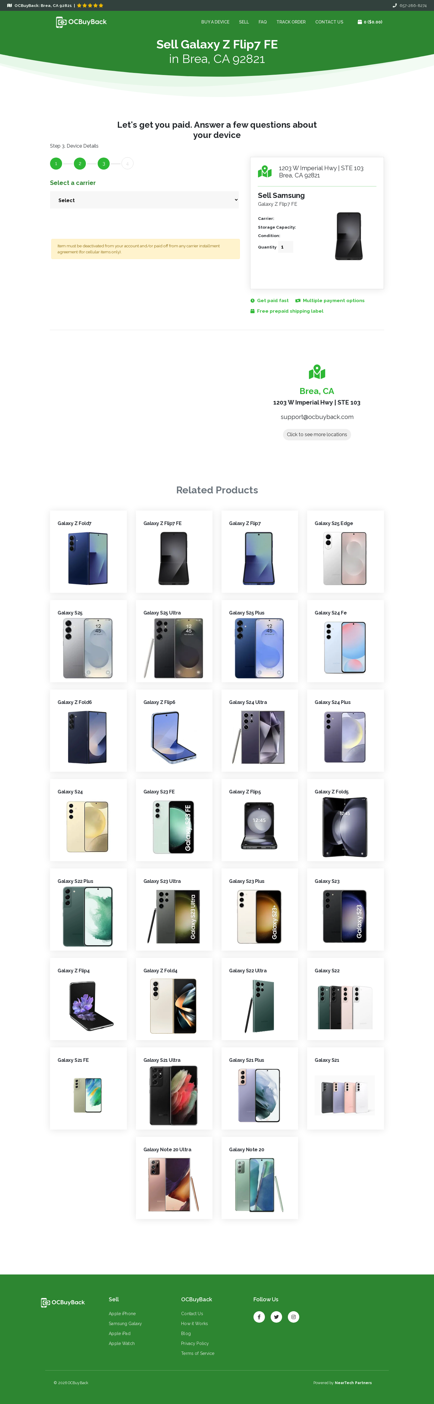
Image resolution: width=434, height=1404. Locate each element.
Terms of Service (197, 1353)
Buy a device (215, 22)
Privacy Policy (195, 1343)
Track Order (290, 22)
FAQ (262, 22)
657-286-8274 (410, 5)
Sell (244, 22)
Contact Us (329, 22)
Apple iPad (119, 1333)
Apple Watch (121, 1343)
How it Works (194, 1323)
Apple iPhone (121, 1314)
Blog (185, 1333)
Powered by (342, 1383)
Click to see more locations (317, 435)
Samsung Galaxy (125, 1323)
